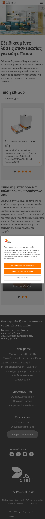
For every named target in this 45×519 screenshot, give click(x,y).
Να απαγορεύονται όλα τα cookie (22, 265)
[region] (22, 259)
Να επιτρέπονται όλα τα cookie (22, 271)
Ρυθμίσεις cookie (22, 278)
